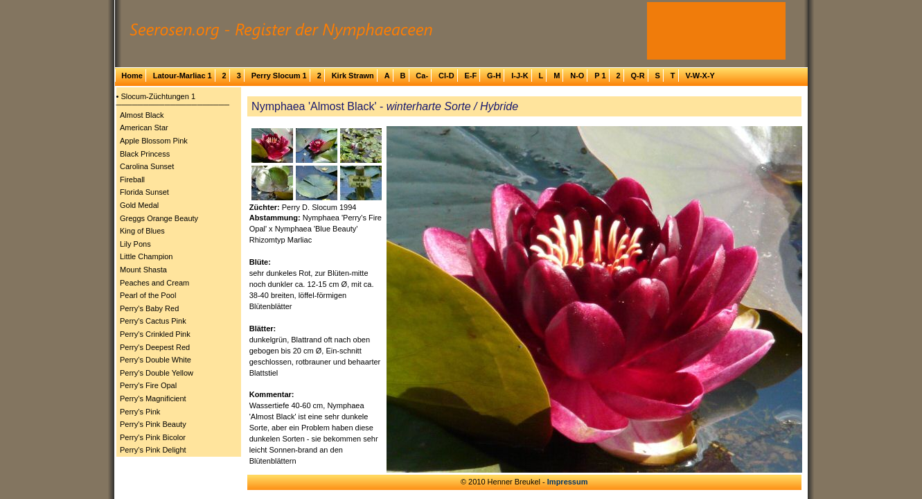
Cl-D (446, 75)
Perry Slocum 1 (279, 75)
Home (132, 75)
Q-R (637, 75)
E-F (470, 75)
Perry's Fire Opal (148, 385)
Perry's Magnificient (153, 398)
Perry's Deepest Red (155, 347)
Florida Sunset (144, 192)
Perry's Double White (155, 360)
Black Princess (145, 154)
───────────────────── (173, 104)
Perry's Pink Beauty (153, 424)
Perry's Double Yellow (156, 373)
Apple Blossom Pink (154, 141)
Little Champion (146, 256)
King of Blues (142, 231)
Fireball (132, 179)
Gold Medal (139, 205)
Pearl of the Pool (148, 295)
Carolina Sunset (147, 166)
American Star (144, 127)
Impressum (567, 482)
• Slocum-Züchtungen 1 (156, 96)
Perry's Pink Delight (153, 450)
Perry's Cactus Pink (153, 321)
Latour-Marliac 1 (182, 75)
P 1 (599, 75)
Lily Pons (135, 244)
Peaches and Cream (154, 283)
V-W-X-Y (700, 75)
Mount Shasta (143, 269)
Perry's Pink (140, 412)
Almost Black (142, 115)
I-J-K (519, 75)
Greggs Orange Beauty (159, 218)
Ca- (422, 75)
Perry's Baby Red (149, 308)
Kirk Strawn (353, 75)
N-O (577, 75)
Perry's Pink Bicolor (153, 437)
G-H (494, 75)
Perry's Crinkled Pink (155, 334)
